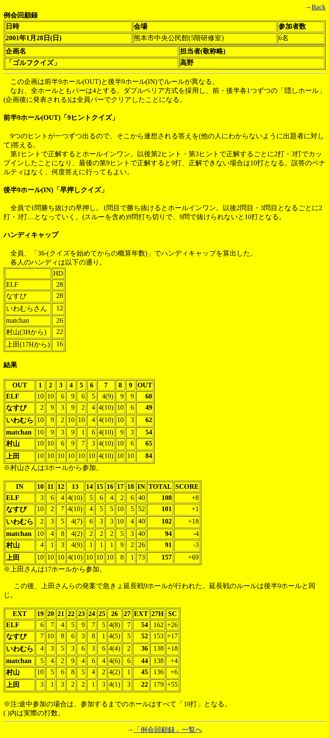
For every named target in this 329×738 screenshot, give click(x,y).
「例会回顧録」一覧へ (168, 729)
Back (318, 7)
